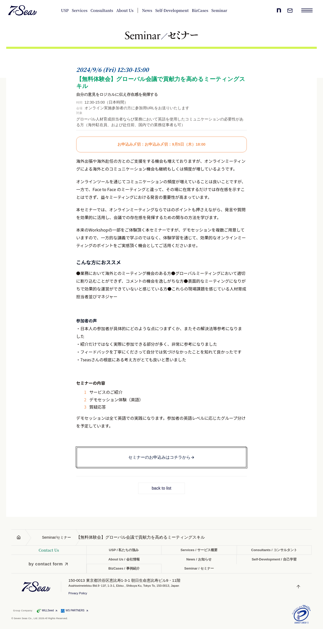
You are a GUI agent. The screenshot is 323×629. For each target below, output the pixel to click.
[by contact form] (48, 564)
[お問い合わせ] (290, 10)
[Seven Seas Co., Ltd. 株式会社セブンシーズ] (22, 10)
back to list (161, 488)
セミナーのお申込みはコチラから (161, 457)
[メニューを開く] (307, 10)
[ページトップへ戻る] (299, 586)
